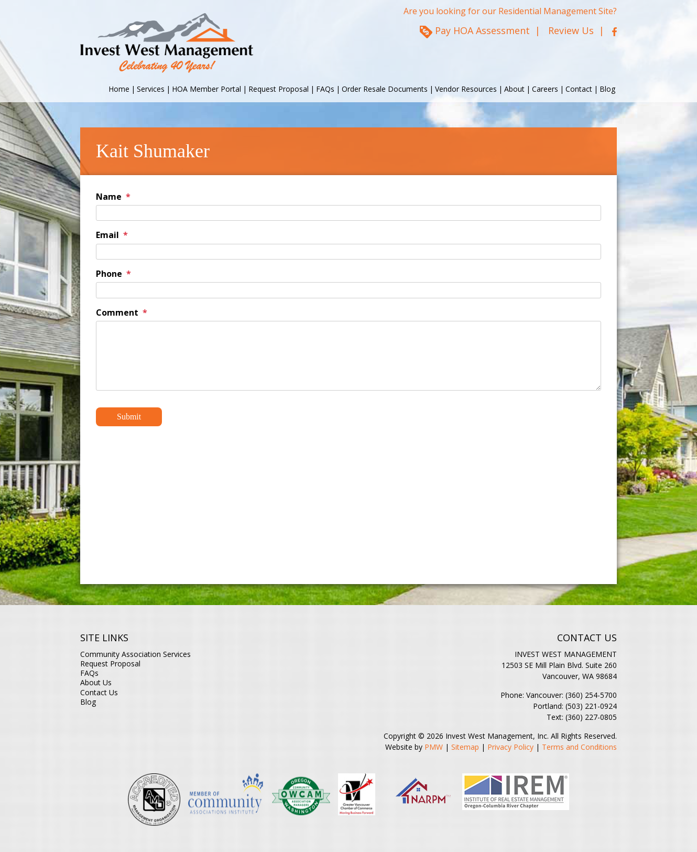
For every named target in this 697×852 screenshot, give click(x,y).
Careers (545, 89)
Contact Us (99, 692)
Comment (117, 312)
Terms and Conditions (579, 747)
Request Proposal (278, 89)
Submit (129, 416)
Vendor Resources (466, 89)
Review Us (571, 30)
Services (151, 89)
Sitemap (465, 747)
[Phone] (348, 290)
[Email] (348, 252)
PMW (433, 747)
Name (109, 196)
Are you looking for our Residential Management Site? (510, 11)
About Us (96, 682)
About (514, 89)
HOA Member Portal (206, 89)
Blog (607, 89)
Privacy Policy (510, 747)
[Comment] (348, 356)
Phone (109, 273)
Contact (578, 89)
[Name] (348, 213)
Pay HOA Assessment (482, 30)
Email (107, 235)
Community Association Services (135, 654)
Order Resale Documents (385, 89)
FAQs (325, 89)
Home (118, 89)
